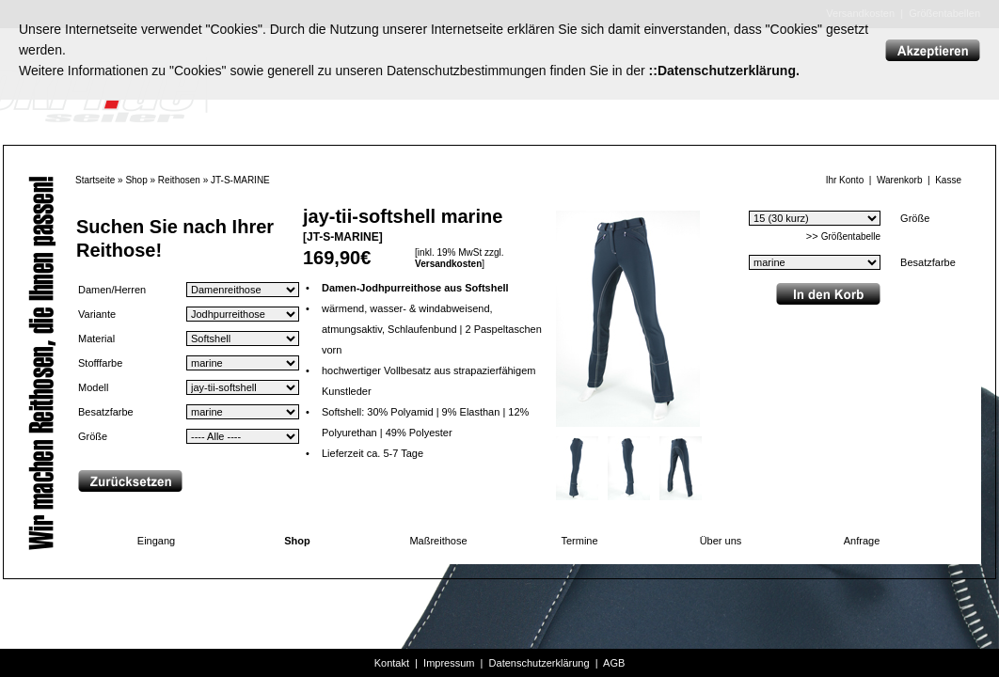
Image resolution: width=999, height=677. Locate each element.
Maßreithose (438, 540)
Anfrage (862, 540)
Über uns (721, 540)
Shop (136, 180)
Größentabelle (850, 236)
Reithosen (179, 180)
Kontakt (391, 663)
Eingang (156, 540)
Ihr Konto (845, 180)
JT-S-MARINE (240, 180)
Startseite (95, 180)
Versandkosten (448, 264)
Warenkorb (900, 180)
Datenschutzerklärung (539, 663)
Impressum (448, 663)
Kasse (948, 180)
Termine (579, 540)
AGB (614, 663)
